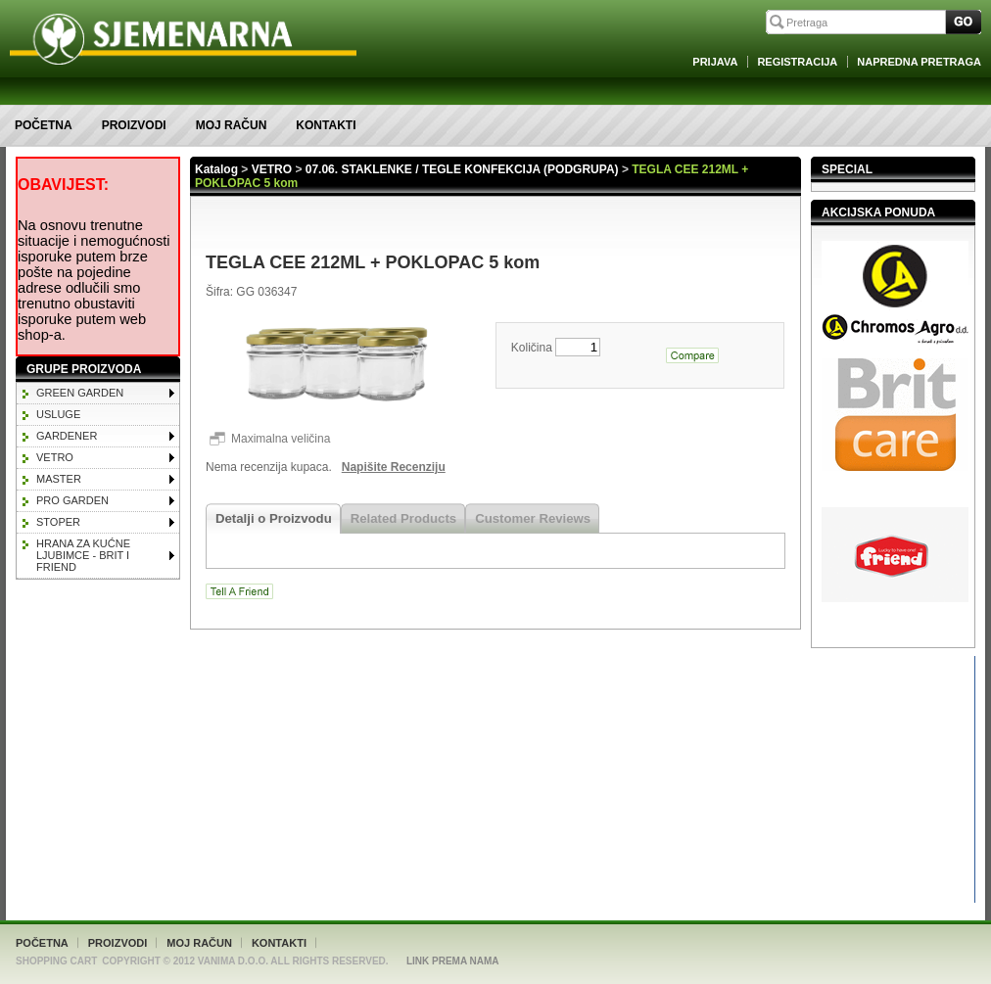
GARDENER (66, 436)
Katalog (216, 169)
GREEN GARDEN (79, 392)
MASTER (58, 479)
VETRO (54, 457)
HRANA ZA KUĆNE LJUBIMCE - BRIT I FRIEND (83, 555)
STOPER (58, 522)
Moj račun (231, 125)
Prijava (714, 62)
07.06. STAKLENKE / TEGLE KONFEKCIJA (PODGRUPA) (462, 169)
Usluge (58, 414)
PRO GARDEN (72, 500)
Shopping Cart (56, 961)
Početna (43, 125)
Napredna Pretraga (919, 62)
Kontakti (325, 125)
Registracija (797, 62)
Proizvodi (134, 125)
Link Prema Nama (452, 961)
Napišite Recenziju (394, 467)
